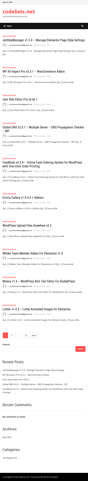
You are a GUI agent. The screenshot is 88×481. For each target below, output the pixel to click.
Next (34, 335)
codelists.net (19, 11)
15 (26, 335)
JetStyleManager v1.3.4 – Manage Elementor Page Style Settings (44, 40)
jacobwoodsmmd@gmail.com (21, 45)
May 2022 (7, 437)
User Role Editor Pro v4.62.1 (20, 99)
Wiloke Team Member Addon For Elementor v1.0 (33, 253)
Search (6, 344)
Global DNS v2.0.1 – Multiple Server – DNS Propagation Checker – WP (35, 384)
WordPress (45, 477)
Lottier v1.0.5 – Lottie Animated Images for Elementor (37, 309)
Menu (8, 26)
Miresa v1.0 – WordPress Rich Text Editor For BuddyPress (39, 281)
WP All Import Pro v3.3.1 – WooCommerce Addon (34, 71)
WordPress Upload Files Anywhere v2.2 (27, 225)
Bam (56, 477)
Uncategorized (9, 36)
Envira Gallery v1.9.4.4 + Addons (23, 197)
